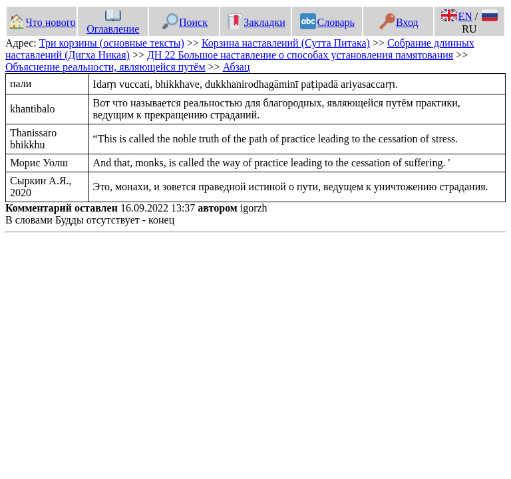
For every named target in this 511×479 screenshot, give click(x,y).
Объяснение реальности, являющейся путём (105, 67)
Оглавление (112, 23)
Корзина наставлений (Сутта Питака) (286, 43)
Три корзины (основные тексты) (111, 43)
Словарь (327, 22)
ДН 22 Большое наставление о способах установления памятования (300, 55)
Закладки (256, 22)
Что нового (42, 22)
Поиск (185, 22)
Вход (399, 22)
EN (456, 16)
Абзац (236, 67)
